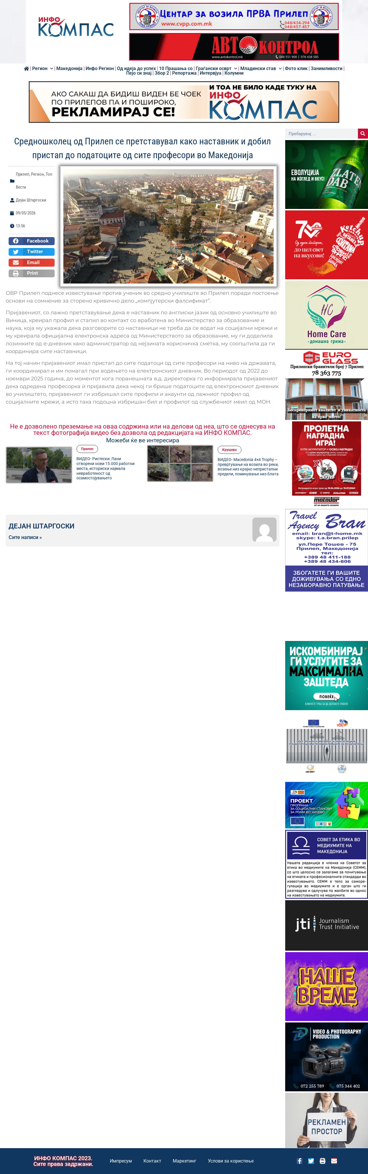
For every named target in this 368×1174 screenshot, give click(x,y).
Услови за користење (231, 1161)
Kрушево (229, 450)
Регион (42, 68)
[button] (32, 241)
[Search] (363, 134)
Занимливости (326, 68)
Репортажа (184, 73)
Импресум (121, 1161)
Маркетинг (184, 1161)
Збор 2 (162, 73)
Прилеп (22, 174)
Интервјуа (210, 73)
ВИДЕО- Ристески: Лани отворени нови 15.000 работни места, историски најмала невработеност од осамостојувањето (105, 468)
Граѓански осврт (216, 68)
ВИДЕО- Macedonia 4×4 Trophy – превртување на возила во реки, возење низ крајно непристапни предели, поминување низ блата (248, 466)
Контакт (152, 1161)
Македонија (69, 68)
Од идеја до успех (136, 68)
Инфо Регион (100, 68)
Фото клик (296, 68)
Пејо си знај (139, 73)
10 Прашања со (176, 68)
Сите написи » (25, 537)
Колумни (234, 73)
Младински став (261, 68)
